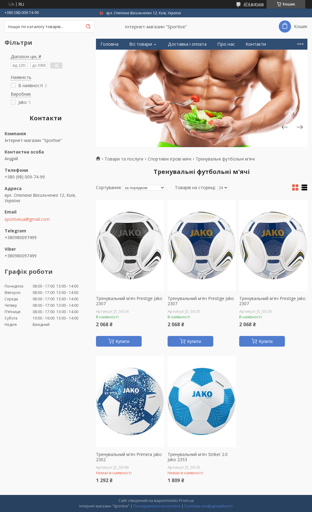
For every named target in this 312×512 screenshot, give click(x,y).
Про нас (226, 44)
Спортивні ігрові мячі (169, 159)
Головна (110, 44)
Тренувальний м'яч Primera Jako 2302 (129, 457)
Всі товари (140, 44)
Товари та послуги (124, 159)
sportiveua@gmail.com (27, 219)
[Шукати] (88, 26)
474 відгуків (253, 4)
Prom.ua (186, 500)
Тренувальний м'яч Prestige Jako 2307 (129, 301)
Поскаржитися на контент (156, 506)
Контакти (256, 44)
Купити (122, 341)
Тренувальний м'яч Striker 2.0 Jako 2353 (198, 457)
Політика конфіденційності (208, 506)
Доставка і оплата (187, 44)
